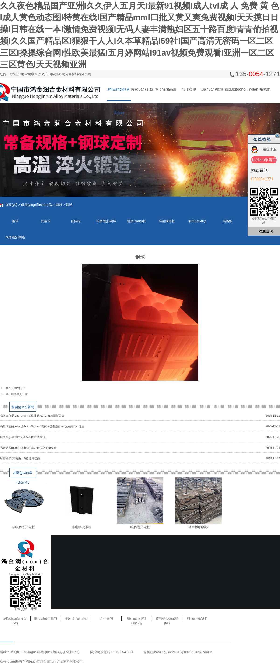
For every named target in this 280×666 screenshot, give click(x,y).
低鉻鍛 (76, 221)
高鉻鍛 (227, 221)
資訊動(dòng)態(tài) (236, 94)
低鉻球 (45, 221)
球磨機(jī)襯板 (15, 237)
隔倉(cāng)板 (136, 221)
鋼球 (59, 205)
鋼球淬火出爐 (19, 394)
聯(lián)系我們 (259, 89)
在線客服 (270, 149)
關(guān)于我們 (142, 94)
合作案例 (189, 89)
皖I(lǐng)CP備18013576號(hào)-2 (188, 652)
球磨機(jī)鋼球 (106, 221)
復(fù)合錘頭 (197, 221)
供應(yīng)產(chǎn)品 (36, 205)
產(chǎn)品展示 (165, 94)
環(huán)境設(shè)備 (212, 94)
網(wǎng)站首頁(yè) (119, 94)
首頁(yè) (11, 205)
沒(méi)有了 (18, 388)
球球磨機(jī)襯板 (23, 527)
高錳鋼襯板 (167, 221)
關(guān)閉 (277, 135)
